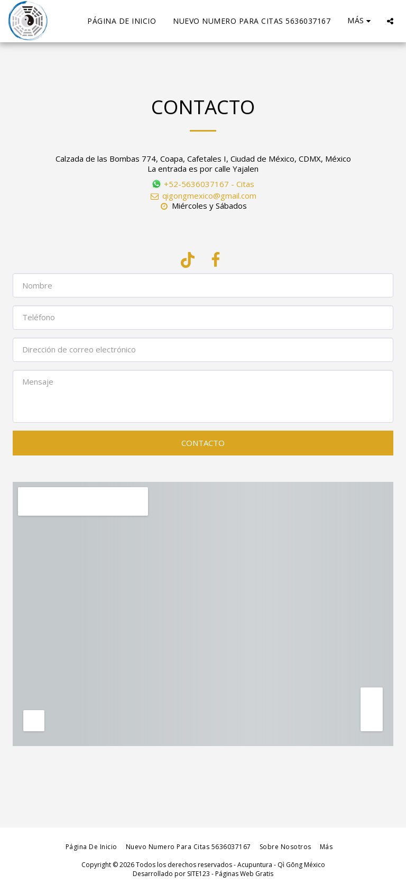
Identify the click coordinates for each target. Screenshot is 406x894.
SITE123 (198, 873)
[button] (390, 21)
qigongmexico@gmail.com (203, 195)
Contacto (203, 442)
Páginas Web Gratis (244, 873)
